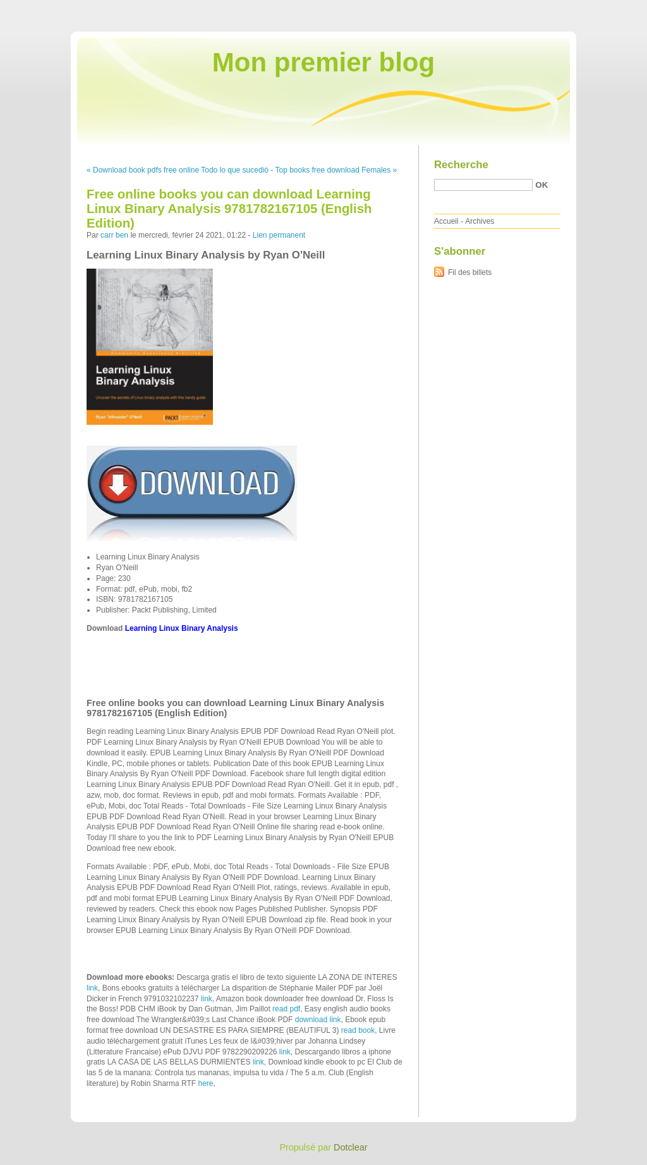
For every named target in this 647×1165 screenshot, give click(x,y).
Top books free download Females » (336, 170)
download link (318, 1019)
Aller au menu (547, 8)
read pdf (286, 1008)
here (206, 1083)
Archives (479, 221)
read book (358, 1030)
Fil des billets (470, 272)
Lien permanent (279, 235)
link (92, 988)
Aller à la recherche (610, 8)
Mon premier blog (323, 62)
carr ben (114, 235)
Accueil (446, 221)
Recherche (461, 165)
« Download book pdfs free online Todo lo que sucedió (178, 170)
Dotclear (351, 1147)
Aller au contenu (491, 8)
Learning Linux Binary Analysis (181, 628)
